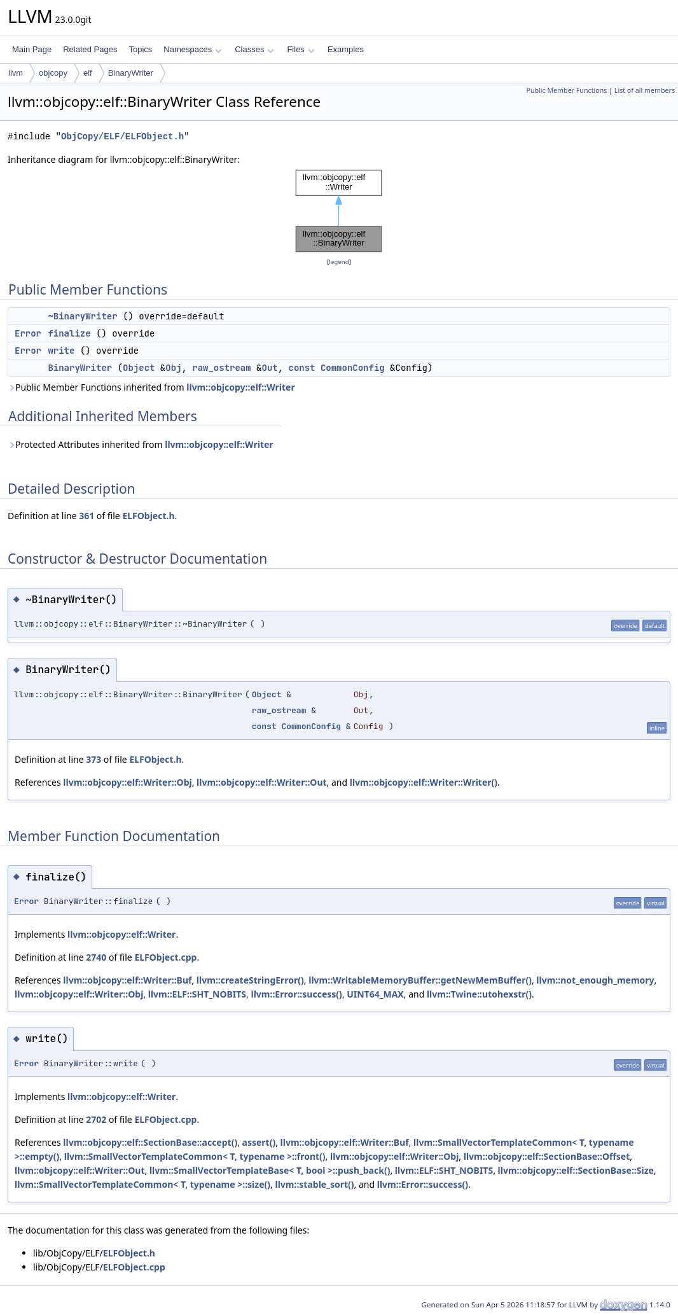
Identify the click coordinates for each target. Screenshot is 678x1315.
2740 (96, 957)
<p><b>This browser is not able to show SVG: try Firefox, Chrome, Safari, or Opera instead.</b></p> (339, 211)
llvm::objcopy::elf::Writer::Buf (127, 980)
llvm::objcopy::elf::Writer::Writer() (423, 782)
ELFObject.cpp (165, 957)
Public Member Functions (566, 90)
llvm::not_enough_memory (595, 980)
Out (269, 367)
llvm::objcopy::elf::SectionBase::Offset (547, 1156)
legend (339, 262)
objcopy (53, 73)
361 (86, 516)
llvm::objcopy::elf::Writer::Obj (127, 782)
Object (139, 367)
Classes (254, 49)
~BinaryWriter (82, 316)
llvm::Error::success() (296, 994)
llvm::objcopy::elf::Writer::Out (262, 782)
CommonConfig (353, 367)
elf (87, 73)
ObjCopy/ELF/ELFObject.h (122, 136)
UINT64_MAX (375, 994)
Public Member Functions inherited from (151, 387)
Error (28, 333)
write (61, 350)
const (302, 367)
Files (300, 49)
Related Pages (90, 49)
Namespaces (192, 49)
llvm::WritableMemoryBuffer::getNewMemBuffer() (420, 980)
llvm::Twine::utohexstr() (479, 994)
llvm (15, 73)
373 (93, 759)
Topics (140, 49)
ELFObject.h (148, 516)
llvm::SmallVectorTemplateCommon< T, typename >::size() (142, 1184)
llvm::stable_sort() (314, 1184)
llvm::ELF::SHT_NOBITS (197, 994)
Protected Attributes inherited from (140, 444)
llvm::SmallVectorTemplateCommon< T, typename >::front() (195, 1156)
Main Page (32, 49)
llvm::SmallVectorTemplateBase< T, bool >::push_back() (269, 1170)
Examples (346, 49)
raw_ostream (221, 367)
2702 (96, 1119)
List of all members (644, 90)
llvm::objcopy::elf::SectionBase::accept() (150, 1142)
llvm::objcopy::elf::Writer (240, 387)
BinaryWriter (130, 73)
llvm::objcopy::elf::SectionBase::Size (576, 1170)
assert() (259, 1142)
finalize (69, 333)
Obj (173, 367)
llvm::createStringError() (250, 980)
